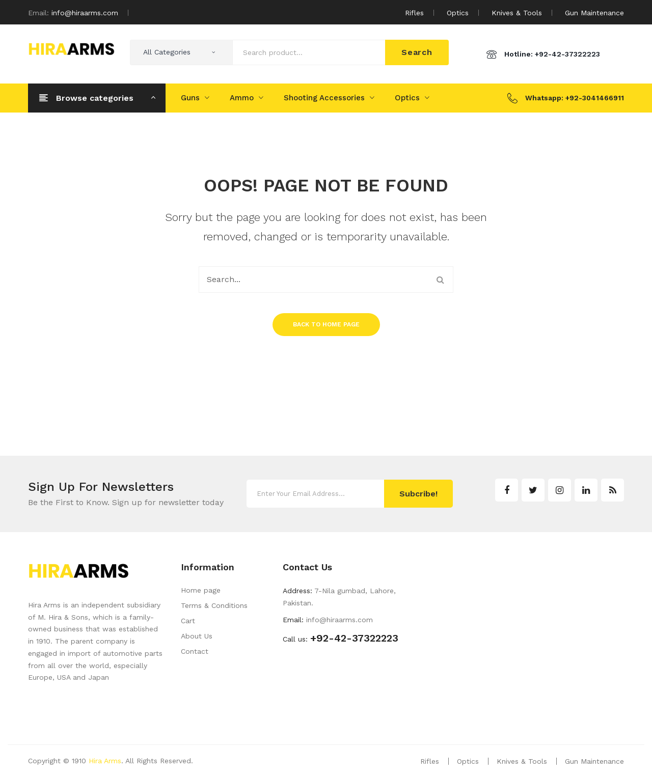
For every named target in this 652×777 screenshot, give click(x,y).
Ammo (242, 97)
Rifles (414, 13)
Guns (190, 97)
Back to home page (326, 324)
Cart (188, 621)
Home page (201, 590)
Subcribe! (418, 493)
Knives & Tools (517, 13)
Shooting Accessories (324, 97)
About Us (196, 636)
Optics (458, 13)
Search (416, 52)
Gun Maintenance (594, 13)
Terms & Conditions (214, 605)
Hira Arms (105, 761)
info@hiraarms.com (84, 13)
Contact (194, 651)
